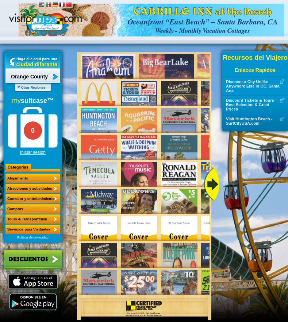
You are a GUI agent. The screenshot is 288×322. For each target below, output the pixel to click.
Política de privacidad (33, 237)
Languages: (28, 4)
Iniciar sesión (33, 152)
